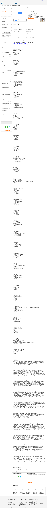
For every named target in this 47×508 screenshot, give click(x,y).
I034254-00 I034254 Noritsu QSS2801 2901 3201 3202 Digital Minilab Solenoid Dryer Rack (22, 504)
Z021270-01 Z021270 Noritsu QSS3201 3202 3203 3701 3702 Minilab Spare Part (23, 499)
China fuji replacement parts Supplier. (13, 507)
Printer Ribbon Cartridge (5, 24)
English (44, 0)
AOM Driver (3, 15)
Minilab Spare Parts (4, 8)
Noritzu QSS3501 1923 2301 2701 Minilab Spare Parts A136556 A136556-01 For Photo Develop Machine (12, 504)
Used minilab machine (4, 27)
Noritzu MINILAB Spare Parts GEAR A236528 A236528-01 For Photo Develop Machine (12, 502)
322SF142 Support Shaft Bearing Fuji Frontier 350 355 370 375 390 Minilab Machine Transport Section (33, 502)
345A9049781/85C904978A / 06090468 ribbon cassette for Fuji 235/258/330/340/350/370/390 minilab (36, 493)
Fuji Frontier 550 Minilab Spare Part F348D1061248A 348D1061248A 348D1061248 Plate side (42, 493)
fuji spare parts (21, 469)
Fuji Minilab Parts (9, 5)
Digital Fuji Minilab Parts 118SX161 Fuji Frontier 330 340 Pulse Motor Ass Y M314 (33, 499)
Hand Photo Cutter (4, 18)
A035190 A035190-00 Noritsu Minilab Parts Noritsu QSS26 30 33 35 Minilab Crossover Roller (23, 502)
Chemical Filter (3, 21)
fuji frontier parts (26, 469)
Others (2, 30)
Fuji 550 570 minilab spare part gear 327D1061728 (28, 492)
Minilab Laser (3, 17)
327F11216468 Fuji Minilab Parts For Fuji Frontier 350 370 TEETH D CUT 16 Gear (15, 492)
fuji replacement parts (17, 469)
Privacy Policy (6, 507)
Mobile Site (41, 503)
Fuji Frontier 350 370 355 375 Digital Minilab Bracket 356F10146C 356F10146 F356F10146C (12, 499)
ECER (41, 507)
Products (5, 5)
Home (2, 5)
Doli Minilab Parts (4, 14)
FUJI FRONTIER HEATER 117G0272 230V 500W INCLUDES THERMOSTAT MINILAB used (22, 493)
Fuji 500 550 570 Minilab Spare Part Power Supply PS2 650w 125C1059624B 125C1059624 (33, 504)
